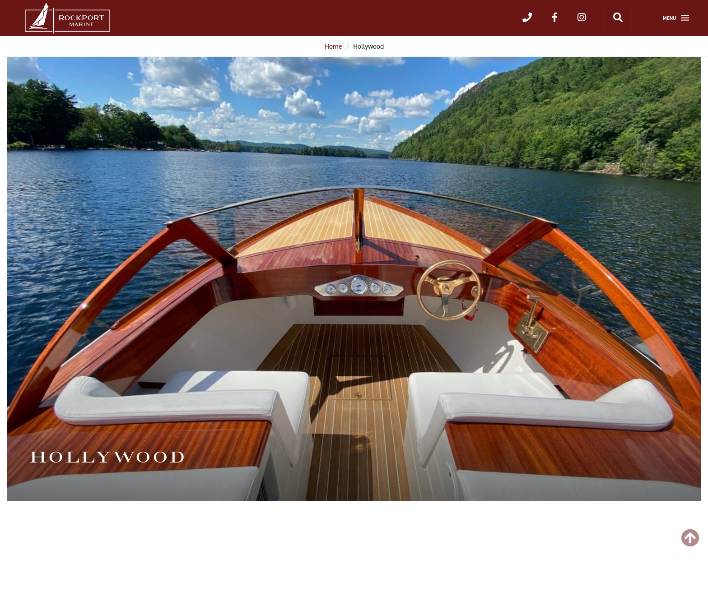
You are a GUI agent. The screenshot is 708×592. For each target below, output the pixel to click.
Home (333, 46)
